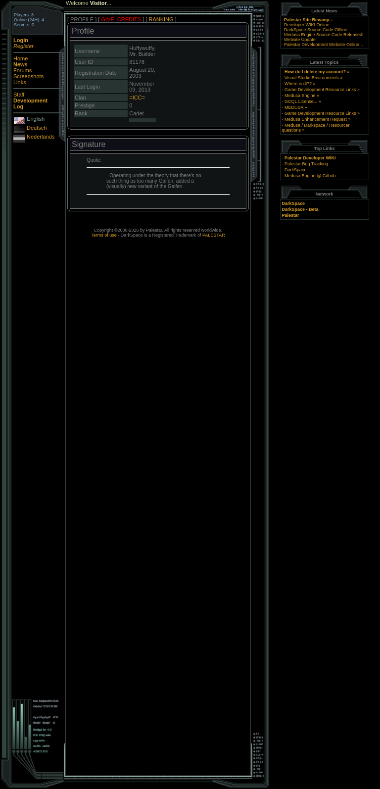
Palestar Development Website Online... (323, 44)
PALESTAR (213, 235)
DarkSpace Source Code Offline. (316, 29)
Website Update (300, 39)
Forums (22, 70)
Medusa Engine (300, 95)
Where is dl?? (298, 83)
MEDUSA (294, 107)
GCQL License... (301, 101)
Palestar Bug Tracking (306, 163)
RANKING (160, 19)
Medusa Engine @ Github (310, 175)
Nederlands (40, 137)
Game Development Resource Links (320, 89)
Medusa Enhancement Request (316, 119)
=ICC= (137, 97)
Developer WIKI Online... (308, 24)
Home (20, 58)
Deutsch (37, 128)
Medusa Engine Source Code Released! (324, 34)
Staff (18, 95)
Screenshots (28, 76)
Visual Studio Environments (312, 77)
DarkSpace (296, 169)
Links (19, 82)
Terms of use (104, 235)
